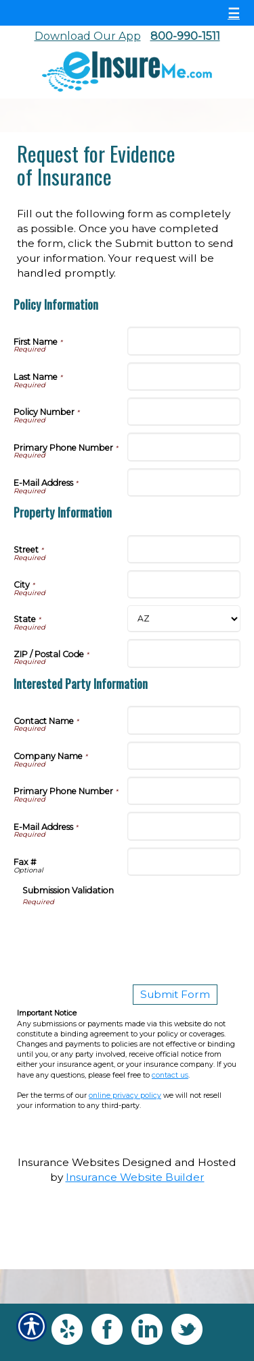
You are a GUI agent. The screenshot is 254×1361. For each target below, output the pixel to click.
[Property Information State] (184, 618)
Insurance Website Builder (135, 1177)
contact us (170, 1075)
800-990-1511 (185, 36)
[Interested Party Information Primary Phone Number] (184, 791)
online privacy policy (125, 1095)
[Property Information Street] (184, 549)
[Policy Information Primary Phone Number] (184, 447)
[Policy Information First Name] (184, 341)
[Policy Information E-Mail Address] (184, 482)
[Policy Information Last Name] (184, 376)
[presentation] (125, 933)
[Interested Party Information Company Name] (184, 756)
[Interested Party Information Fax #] (184, 862)
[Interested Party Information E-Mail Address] (184, 826)
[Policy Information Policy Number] (184, 411)
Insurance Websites (68, 1162)
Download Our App (88, 36)
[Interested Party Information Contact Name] (184, 720)
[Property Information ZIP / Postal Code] (184, 653)
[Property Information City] (184, 584)
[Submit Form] (175, 994)
